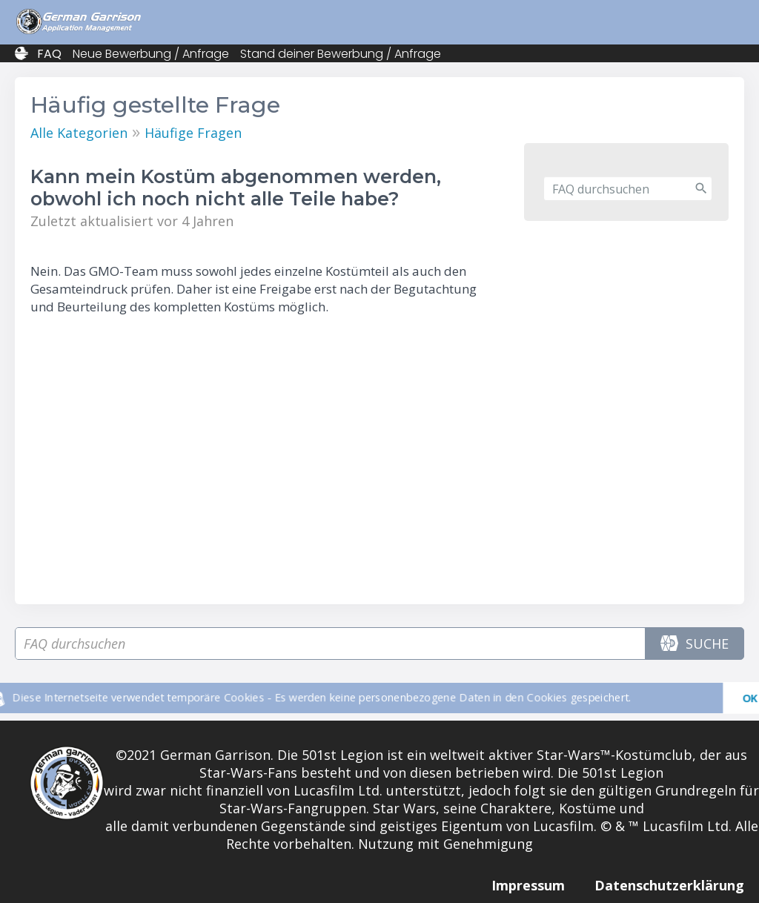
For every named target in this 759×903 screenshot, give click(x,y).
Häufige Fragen (193, 133)
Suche (694, 644)
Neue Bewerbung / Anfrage (151, 53)
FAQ (49, 53)
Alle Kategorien (78, 133)
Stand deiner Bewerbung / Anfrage (340, 53)
